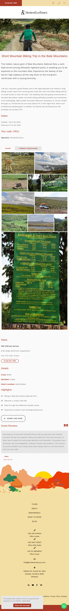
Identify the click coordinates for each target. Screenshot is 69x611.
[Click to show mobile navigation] (65, 3)
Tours (34, 504)
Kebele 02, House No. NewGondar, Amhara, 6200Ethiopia (35, 574)
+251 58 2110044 (34, 533)
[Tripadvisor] (41, 585)
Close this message (22, 605)
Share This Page (13, 418)
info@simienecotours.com (34, 562)
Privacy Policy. (55, 596)
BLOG (34, 521)
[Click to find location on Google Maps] (53, 3)
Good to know (34, 517)
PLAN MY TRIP (11, 3)
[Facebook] (36, 585)
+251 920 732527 (34, 542)
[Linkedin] (28, 585)
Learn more (26, 601)
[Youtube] (32, 585)
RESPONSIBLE (34, 513)
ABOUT (35, 508)
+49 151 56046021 (34, 551)
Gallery (8, 148)
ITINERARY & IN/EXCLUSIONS (28, 148)
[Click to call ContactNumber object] (59, 3)
